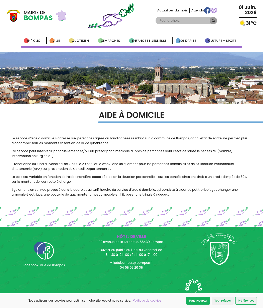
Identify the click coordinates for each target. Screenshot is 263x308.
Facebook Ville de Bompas (207, 10)
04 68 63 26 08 (131, 267)
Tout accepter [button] (198, 300)
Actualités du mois (172, 10)
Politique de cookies (147, 300)
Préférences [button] (246, 300)
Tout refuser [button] (222, 300)
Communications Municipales (213, 10)
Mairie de (38, 15)
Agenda (197, 10)
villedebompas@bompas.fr (131, 262)
